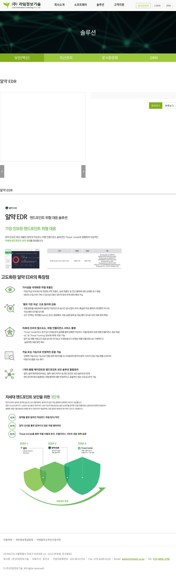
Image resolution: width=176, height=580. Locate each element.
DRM (154, 57)
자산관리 (66, 57)
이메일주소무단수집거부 (49, 539)
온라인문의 (143, 5)
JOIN (168, 5)
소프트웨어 (81, 5)
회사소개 (59, 5)
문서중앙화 (110, 57)
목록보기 (169, 105)
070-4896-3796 (161, 558)
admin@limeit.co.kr (133, 558)
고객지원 (119, 5)
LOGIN (157, 5)
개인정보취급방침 (24, 539)
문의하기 (155, 105)
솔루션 (101, 5)
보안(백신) (22, 57)
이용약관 (7, 539)
